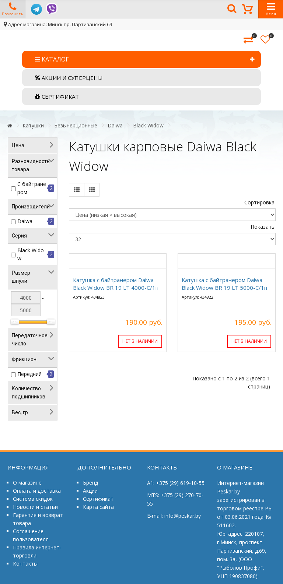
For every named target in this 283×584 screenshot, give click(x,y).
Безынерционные (75, 125)
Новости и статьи (35, 506)
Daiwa (115, 125)
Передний (29, 373)
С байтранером (31, 188)
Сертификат (98, 498)
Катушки (33, 125)
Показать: (263, 226)
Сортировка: (260, 202)
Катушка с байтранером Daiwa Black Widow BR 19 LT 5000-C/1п (224, 283)
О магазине (27, 482)
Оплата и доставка (37, 490)
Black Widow (148, 125)
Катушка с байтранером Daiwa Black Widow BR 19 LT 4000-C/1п (115, 283)
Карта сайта (98, 506)
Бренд (90, 482)
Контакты (25, 563)
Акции (90, 490)
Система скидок (33, 498)
